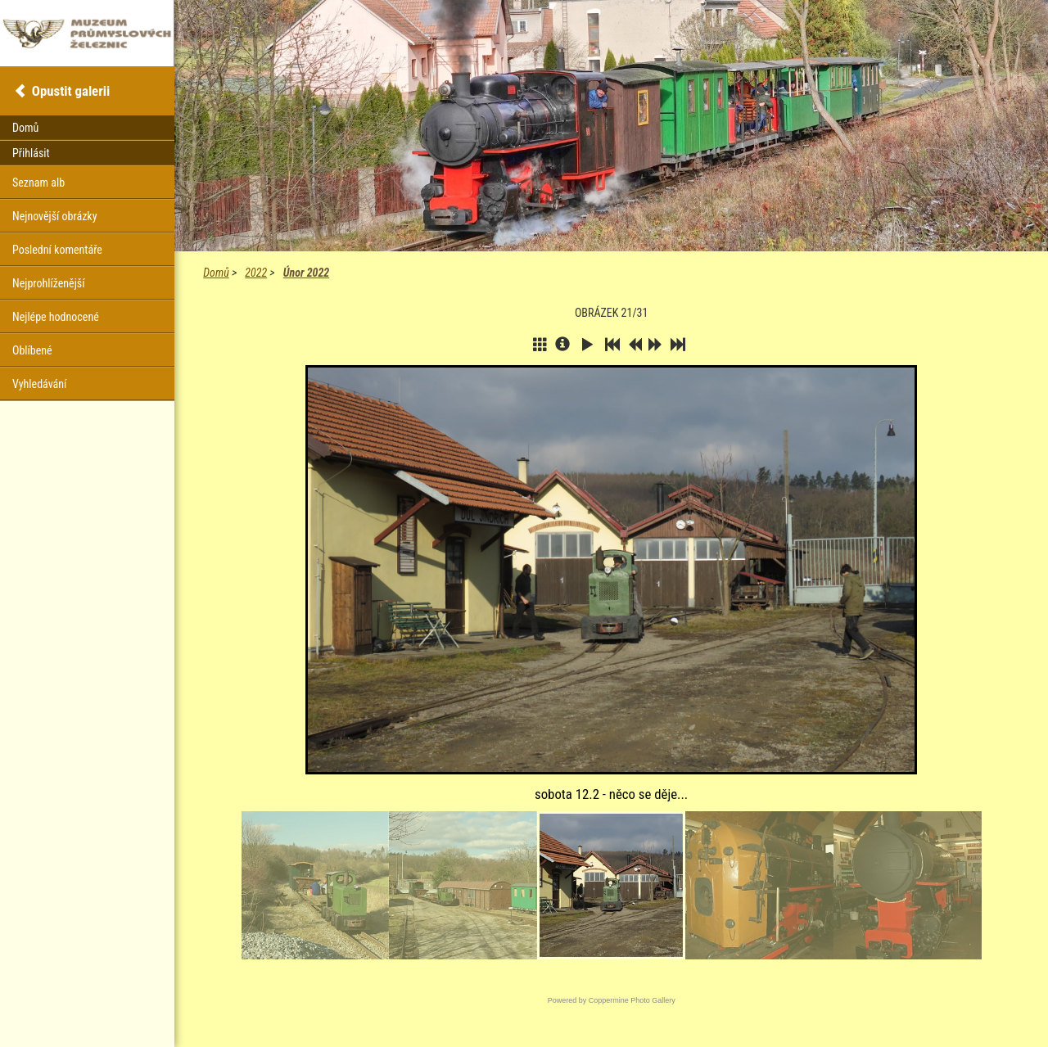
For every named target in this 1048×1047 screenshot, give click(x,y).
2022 (256, 272)
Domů (215, 272)
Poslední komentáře (57, 249)
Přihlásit (31, 153)
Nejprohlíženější (48, 283)
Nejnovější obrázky (54, 216)
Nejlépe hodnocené (55, 316)
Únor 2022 (306, 272)
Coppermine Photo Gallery (632, 1000)
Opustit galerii (71, 91)
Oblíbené (32, 350)
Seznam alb (38, 182)
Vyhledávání (39, 383)
